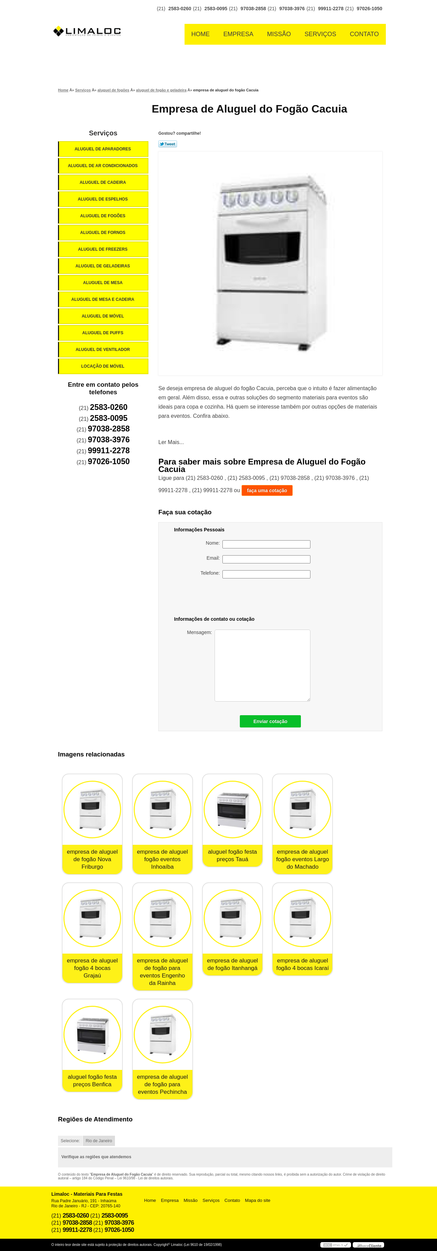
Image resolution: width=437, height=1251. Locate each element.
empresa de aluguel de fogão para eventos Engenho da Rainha (162, 971)
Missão (279, 34)
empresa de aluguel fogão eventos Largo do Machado (302, 859)
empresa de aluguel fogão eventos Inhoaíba (162, 859)
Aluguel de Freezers (103, 249)
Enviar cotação (270, 721)
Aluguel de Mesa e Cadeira (103, 299)
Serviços (320, 34)
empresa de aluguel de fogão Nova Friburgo (92, 859)
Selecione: (70, 1140)
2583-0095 (215, 8)
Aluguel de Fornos (103, 232)
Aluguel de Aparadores (103, 149)
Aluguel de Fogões (103, 216)
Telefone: (256, 574)
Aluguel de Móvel (103, 316)
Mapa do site (257, 1200)
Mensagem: (248, 666)
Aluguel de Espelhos (103, 199)
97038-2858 (253, 8)
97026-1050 (369, 8)
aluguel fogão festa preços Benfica (92, 1081)
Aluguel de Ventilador (103, 349)
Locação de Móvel (103, 366)
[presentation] (263, 598)
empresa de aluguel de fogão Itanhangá (232, 964)
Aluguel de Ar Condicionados (103, 165)
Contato (364, 34)
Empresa (238, 34)
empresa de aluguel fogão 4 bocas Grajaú (92, 968)
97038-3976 (292, 8)
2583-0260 (180, 8)
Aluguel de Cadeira (103, 182)
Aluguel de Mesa (103, 282)
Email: (259, 559)
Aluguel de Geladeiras (103, 266)
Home (200, 34)
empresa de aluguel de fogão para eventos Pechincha (162, 1084)
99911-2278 (331, 8)
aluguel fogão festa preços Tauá (232, 856)
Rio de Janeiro (99, 1140)
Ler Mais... (171, 442)
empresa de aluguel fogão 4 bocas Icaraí (302, 964)
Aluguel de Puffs (103, 332)
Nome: (258, 544)
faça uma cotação (267, 490)
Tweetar (167, 144)
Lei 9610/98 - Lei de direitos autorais (145, 1178)
